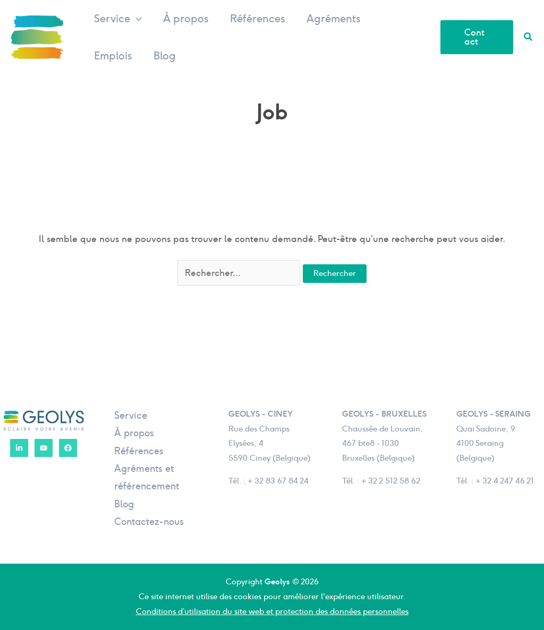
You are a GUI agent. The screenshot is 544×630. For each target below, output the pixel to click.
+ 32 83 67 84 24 (278, 481)
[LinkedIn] (19, 448)
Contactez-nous (149, 522)
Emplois (113, 55)
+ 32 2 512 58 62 (390, 481)
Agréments (334, 18)
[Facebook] (68, 448)
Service (118, 18)
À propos (186, 18)
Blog (165, 55)
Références (257, 18)
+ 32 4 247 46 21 (504, 481)
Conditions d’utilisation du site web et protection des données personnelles (272, 611)
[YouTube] (44, 448)
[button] (136, 18)
